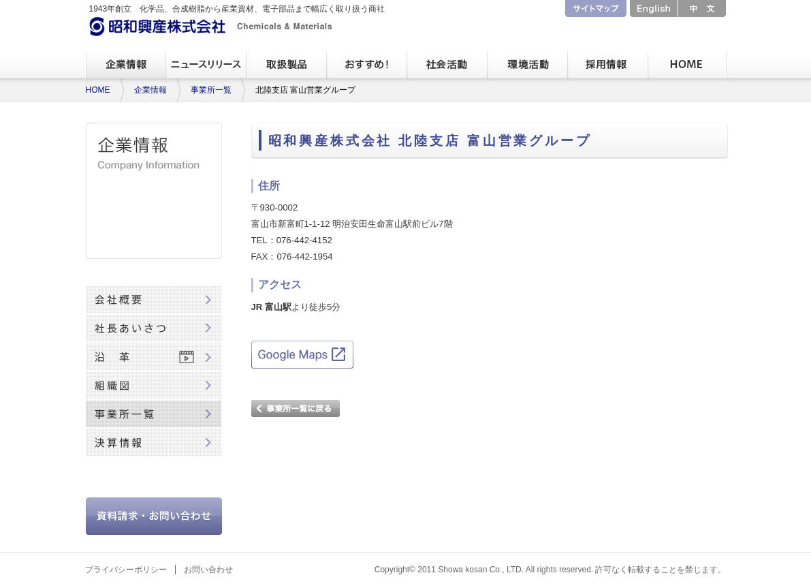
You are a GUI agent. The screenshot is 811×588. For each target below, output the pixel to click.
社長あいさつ (153, 328)
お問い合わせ (208, 569)
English (654, 8)
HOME (98, 90)
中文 (702, 8)
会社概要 (153, 299)
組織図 (153, 385)
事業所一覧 (211, 90)
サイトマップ (595, 8)
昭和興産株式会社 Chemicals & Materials (211, 26)
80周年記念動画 (153, 471)
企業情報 (150, 90)
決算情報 (153, 443)
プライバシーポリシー (126, 569)
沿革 (153, 357)
